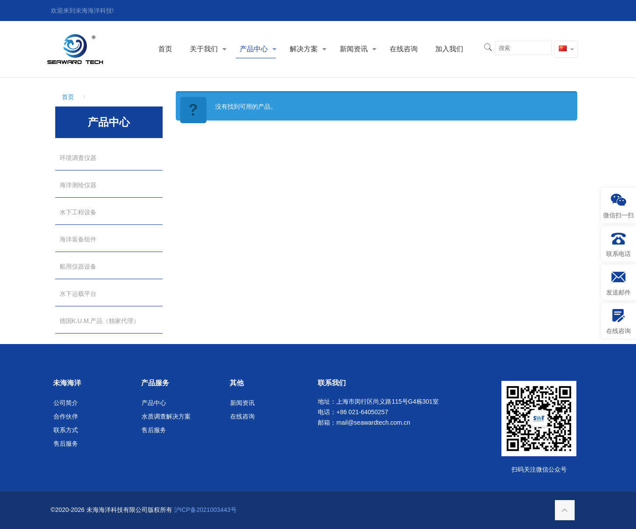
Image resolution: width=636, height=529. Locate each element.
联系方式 (65, 429)
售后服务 (65, 443)
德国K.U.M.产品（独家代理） (100, 320)
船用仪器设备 (78, 266)
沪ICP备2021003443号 (205, 509)
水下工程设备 (78, 212)
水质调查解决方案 (166, 416)
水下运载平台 (78, 293)
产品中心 (154, 402)
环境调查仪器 (78, 157)
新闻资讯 (242, 402)
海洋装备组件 (78, 239)
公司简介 (65, 402)
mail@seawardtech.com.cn (373, 422)
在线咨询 (242, 416)
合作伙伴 (65, 416)
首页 (68, 96)
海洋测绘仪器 (78, 184)
